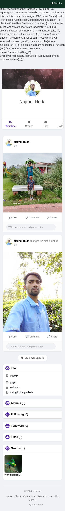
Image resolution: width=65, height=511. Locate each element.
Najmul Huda (32, 101)
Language (36, 504)
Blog (56, 496)
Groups (16, 448)
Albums (16, 403)
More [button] (33, 500)
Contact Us (29, 496)
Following (17, 414)
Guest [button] (57, 3)
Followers (17, 425)
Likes (14, 437)
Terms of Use (45, 496)
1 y (15, 146)
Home (9, 496)
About (18, 496)
